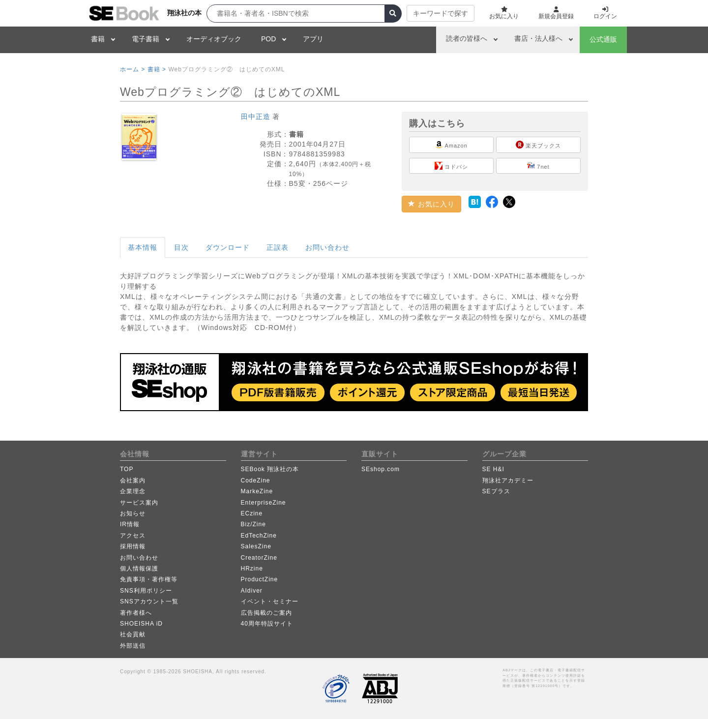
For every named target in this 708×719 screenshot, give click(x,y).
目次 (181, 247)
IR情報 (130, 524)
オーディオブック (213, 39)
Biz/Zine (253, 524)
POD (268, 39)
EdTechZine (259, 535)
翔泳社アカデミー (507, 480)
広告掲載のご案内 (266, 612)
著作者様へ (136, 612)
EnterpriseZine (263, 502)
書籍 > (157, 69)
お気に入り (431, 204)
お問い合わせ (327, 247)
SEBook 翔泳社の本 (270, 469)
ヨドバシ (451, 166)
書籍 (98, 39)
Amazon (451, 145)
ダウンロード (228, 247)
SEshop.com (380, 469)
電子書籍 (145, 39)
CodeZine (255, 480)
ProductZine (259, 579)
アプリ (313, 39)
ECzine (252, 513)
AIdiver (252, 590)
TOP (126, 469)
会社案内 (133, 480)
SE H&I (493, 469)
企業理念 (133, 491)
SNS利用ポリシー (146, 590)
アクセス (133, 535)
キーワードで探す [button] (440, 13)
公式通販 (603, 39)
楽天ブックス (538, 145)
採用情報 (133, 546)
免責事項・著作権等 (148, 579)
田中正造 (255, 116)
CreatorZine (259, 557)
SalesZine (256, 546)
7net (538, 166)
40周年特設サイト (267, 623)
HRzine (252, 568)
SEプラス (496, 491)
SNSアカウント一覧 (149, 601)
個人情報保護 (139, 568)
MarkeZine (257, 491)
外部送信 (133, 645)
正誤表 (277, 247)
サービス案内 (139, 502)
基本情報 (142, 247)
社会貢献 (133, 634)
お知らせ (133, 513)
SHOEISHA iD (141, 623)
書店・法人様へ (538, 38)
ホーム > (132, 69)
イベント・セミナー (269, 601)
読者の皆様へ (466, 38)
